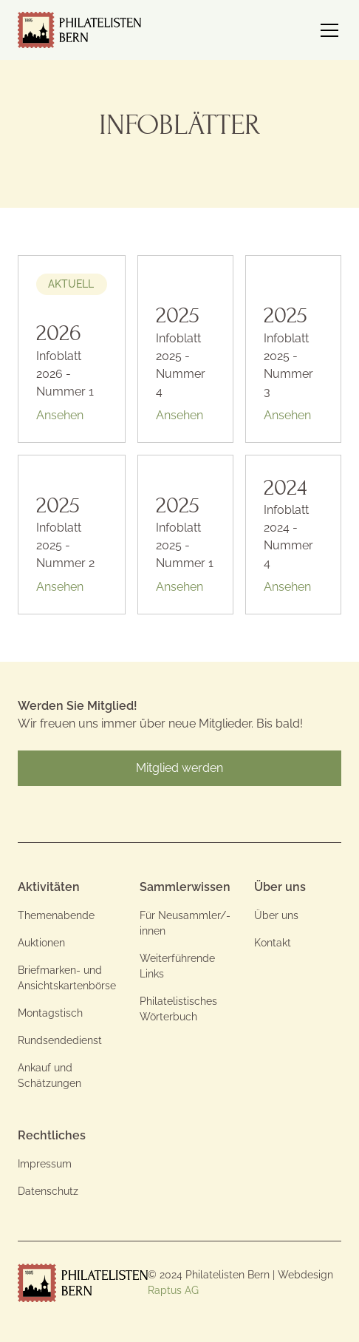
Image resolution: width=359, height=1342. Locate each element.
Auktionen (41, 943)
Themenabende (56, 915)
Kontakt (272, 943)
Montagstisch (50, 1013)
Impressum (45, 1164)
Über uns (276, 915)
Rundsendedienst (60, 1040)
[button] (326, 30)
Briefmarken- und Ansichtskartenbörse (67, 978)
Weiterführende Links (177, 966)
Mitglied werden (179, 768)
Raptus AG (173, 1290)
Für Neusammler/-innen (185, 923)
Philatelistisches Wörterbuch (178, 1009)
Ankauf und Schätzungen (49, 1075)
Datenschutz (48, 1191)
